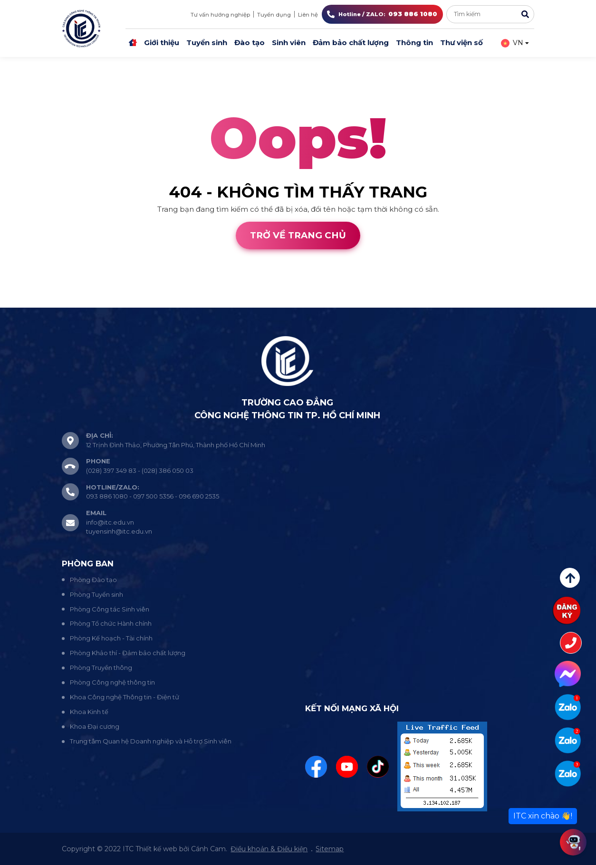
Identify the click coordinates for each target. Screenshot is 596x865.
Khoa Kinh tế (89, 711)
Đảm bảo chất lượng (351, 42)
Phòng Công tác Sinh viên (109, 609)
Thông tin (414, 42)
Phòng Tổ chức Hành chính (111, 623)
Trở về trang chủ (298, 235)
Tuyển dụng (274, 14)
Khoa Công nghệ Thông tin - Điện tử (124, 697)
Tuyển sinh (206, 42)
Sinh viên (289, 42)
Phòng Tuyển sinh (96, 594)
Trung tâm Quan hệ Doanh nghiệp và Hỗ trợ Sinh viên (150, 741)
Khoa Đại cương (94, 726)
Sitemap (330, 849)
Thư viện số (461, 42)
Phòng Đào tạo (93, 579)
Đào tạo (249, 42)
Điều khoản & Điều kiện (269, 849)
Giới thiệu (161, 42)
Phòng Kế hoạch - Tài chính (111, 638)
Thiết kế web (23, 301)
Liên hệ (308, 14)
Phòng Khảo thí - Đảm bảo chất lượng (127, 653)
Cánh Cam (80, 301)
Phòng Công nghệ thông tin (112, 682)
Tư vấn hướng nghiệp (220, 14)
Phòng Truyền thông (101, 667)
